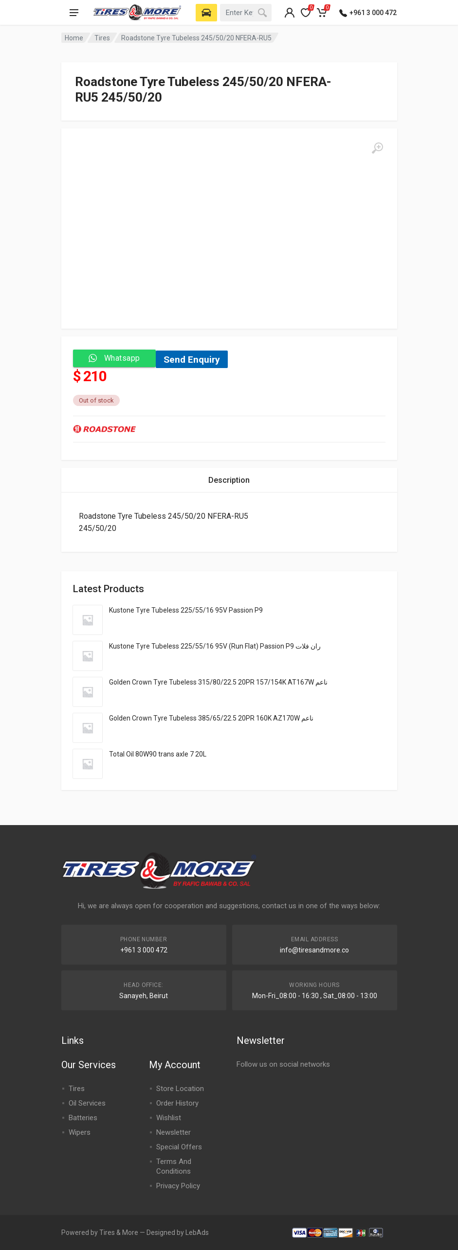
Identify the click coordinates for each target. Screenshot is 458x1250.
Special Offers (179, 1147)
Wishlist (168, 1117)
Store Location (180, 1088)
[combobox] (246, 12)
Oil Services (87, 1103)
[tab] (229, 480)
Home (74, 38)
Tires (102, 38)
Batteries (83, 1117)
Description (229, 480)
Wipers (80, 1132)
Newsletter (173, 1132)
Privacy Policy (178, 1185)
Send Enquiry (192, 359)
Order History (177, 1103)
